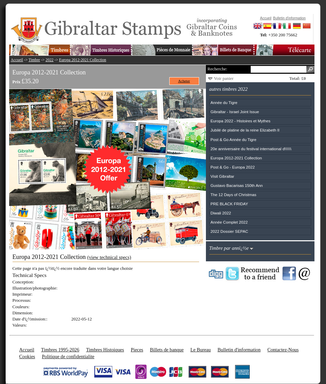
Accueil (17, 60)
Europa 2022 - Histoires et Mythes (241, 121)
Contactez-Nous (283, 349)
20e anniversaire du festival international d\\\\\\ (251, 148)
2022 (49, 60)
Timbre (34, 60)
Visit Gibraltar (222, 176)
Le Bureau (200, 349)
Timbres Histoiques (105, 349)
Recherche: (217, 68)
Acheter (184, 81)
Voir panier (224, 78)
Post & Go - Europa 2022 (233, 167)
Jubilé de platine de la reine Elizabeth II (245, 130)
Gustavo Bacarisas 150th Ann (237, 185)
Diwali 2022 (221, 213)
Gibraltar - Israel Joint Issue (235, 111)
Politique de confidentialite (68, 356)
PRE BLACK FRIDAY (229, 204)
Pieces (137, 349)
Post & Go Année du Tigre (233, 139)
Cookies (27, 356)
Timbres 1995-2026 (60, 349)
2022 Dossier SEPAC (229, 231)
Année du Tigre (224, 102)
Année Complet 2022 (229, 222)
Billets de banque (167, 349)
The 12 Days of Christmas (233, 194)
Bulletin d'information (239, 349)
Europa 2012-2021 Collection (82, 60)
